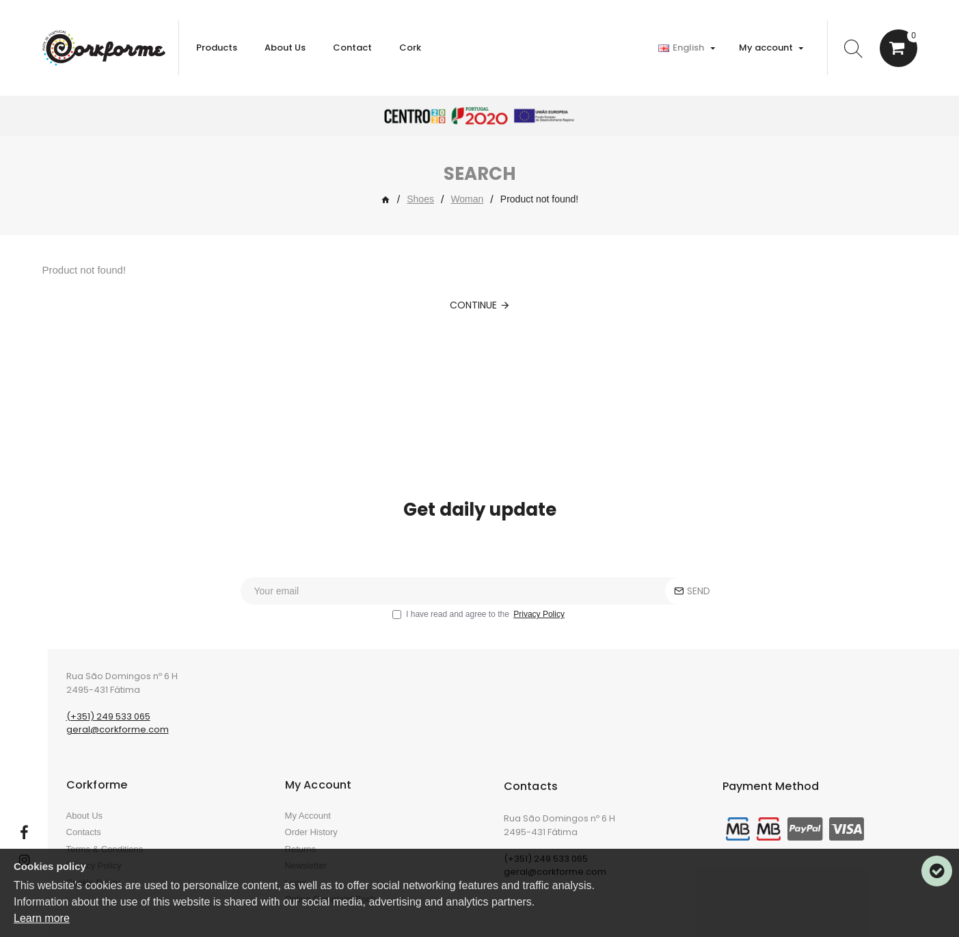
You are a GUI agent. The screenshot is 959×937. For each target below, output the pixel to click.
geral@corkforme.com (117, 729)
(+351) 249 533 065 (108, 716)
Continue (473, 305)
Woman (466, 199)
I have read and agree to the (479, 614)
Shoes (420, 199)
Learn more (42, 918)
